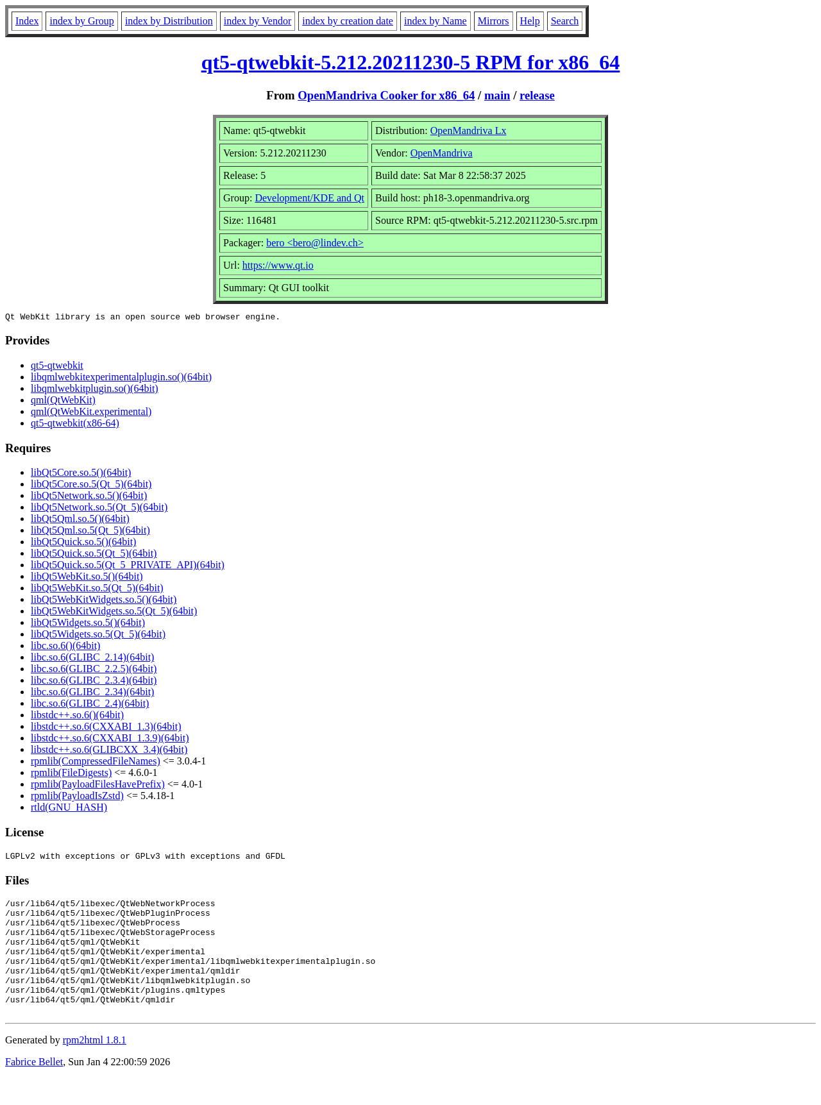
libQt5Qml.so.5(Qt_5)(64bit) (90, 532)
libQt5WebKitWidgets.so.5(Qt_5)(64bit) (114, 612)
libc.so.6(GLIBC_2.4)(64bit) (90, 705)
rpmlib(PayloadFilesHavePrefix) (98, 785)
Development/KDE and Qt (309, 197)
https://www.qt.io (278, 265)
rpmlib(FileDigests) (71, 774)
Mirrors (493, 20)
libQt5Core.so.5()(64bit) (81, 474)
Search (565, 20)
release (537, 95)
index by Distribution (169, 20)
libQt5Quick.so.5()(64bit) (83, 543)
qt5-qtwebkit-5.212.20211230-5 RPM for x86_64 (410, 62)
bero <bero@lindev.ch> (315, 242)
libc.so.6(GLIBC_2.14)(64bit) (92, 659)
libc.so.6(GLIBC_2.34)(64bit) (92, 693)
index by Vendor (257, 20)
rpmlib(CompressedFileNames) (95, 762)
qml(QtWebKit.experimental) (91, 413)
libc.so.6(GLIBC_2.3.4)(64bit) (94, 682)
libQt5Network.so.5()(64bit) (89, 497)
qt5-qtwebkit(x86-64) (75, 424)
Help (530, 20)
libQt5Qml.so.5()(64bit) (80, 520)
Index (26, 20)
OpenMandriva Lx (468, 130)
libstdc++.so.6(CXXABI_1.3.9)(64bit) (110, 739)
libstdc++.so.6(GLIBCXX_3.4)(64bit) (109, 751)
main (497, 95)
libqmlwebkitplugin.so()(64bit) (94, 390)
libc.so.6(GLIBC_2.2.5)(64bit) (94, 670)
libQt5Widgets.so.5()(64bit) (88, 624)
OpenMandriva (441, 153)
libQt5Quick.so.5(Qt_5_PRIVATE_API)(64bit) (127, 566)
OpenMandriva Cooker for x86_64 (386, 95)
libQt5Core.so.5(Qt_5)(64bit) (91, 485)
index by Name (435, 20)
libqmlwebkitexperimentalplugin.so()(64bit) (121, 378)
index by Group (81, 20)
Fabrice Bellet (34, 1088)
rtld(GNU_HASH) (69, 809)
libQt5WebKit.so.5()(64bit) (87, 578)
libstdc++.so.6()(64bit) (77, 716)
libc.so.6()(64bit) (65, 647)
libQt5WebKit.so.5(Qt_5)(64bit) (97, 589)
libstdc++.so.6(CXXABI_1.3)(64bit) (106, 728)
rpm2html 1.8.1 (94, 1066)
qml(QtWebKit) (63, 401)
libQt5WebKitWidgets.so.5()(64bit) (103, 601)
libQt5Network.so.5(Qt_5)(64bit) (99, 508)
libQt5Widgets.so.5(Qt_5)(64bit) (98, 635)
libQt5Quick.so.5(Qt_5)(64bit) (94, 555)
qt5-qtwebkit (57, 367)
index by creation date (347, 20)
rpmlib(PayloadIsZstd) (77, 797)
